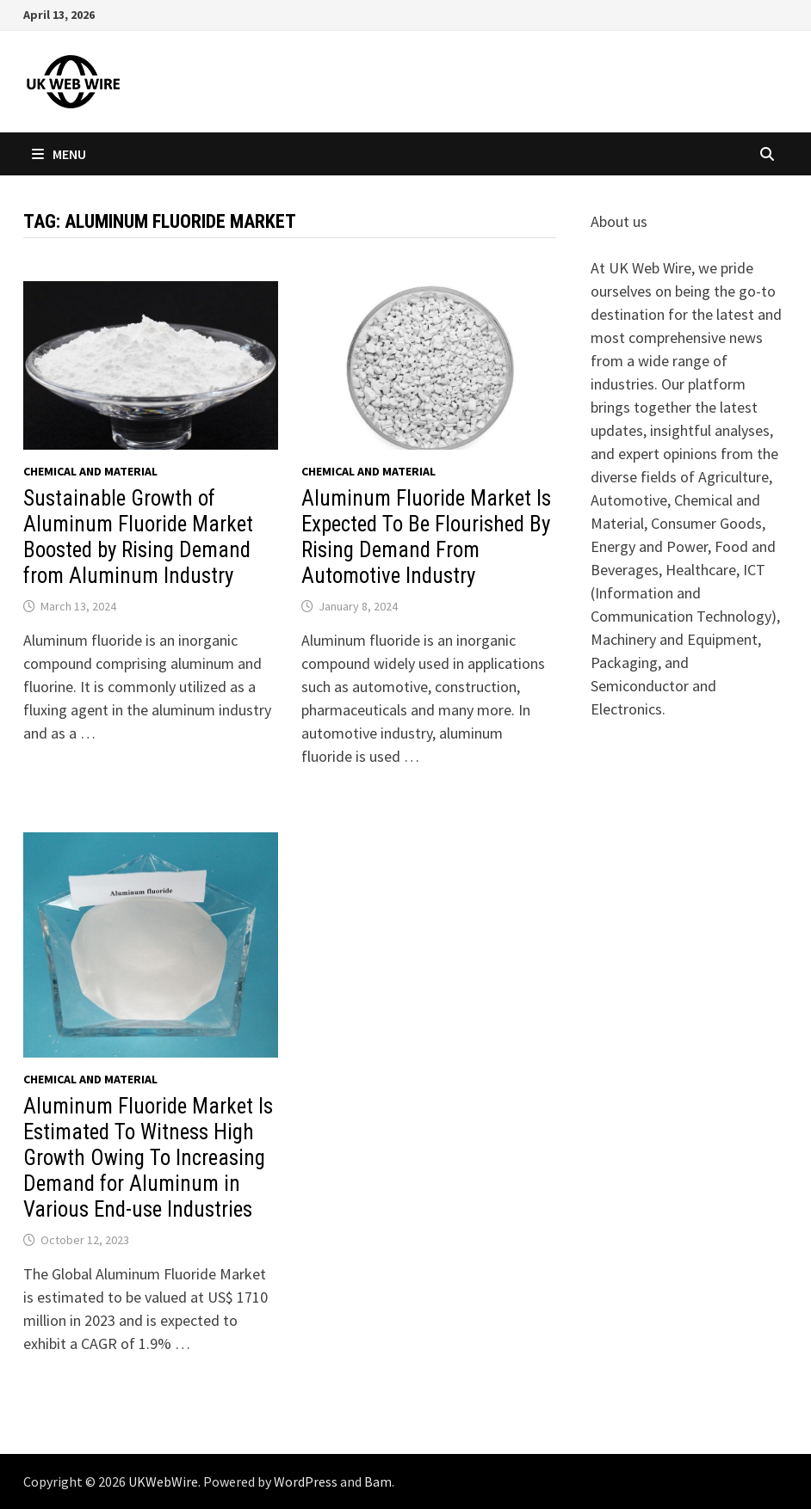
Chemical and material (90, 471)
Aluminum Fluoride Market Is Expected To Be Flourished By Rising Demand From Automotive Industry (426, 537)
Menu (59, 154)
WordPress (305, 1481)
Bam (378, 1481)
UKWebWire (163, 1481)
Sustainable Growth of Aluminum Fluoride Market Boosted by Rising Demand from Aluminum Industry (138, 537)
